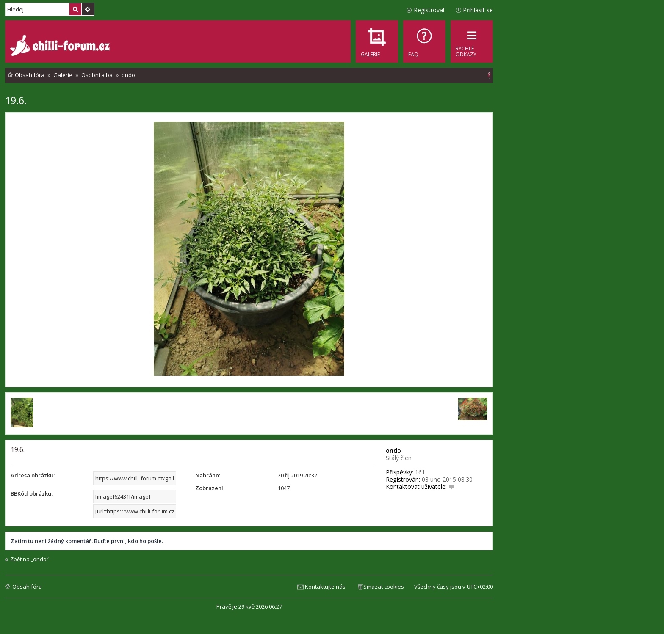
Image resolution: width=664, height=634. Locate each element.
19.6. (16, 100)
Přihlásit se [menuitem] (478, 10)
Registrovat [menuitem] (429, 10)
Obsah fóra (27, 586)
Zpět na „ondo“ (29, 559)
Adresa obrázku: (33, 475)
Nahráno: (207, 475)
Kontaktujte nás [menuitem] (325, 586)
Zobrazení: (209, 488)
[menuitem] (424, 41)
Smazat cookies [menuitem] (383, 586)
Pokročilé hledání (88, 9)
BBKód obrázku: (32, 493)
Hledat (75, 9)
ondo (393, 451)
